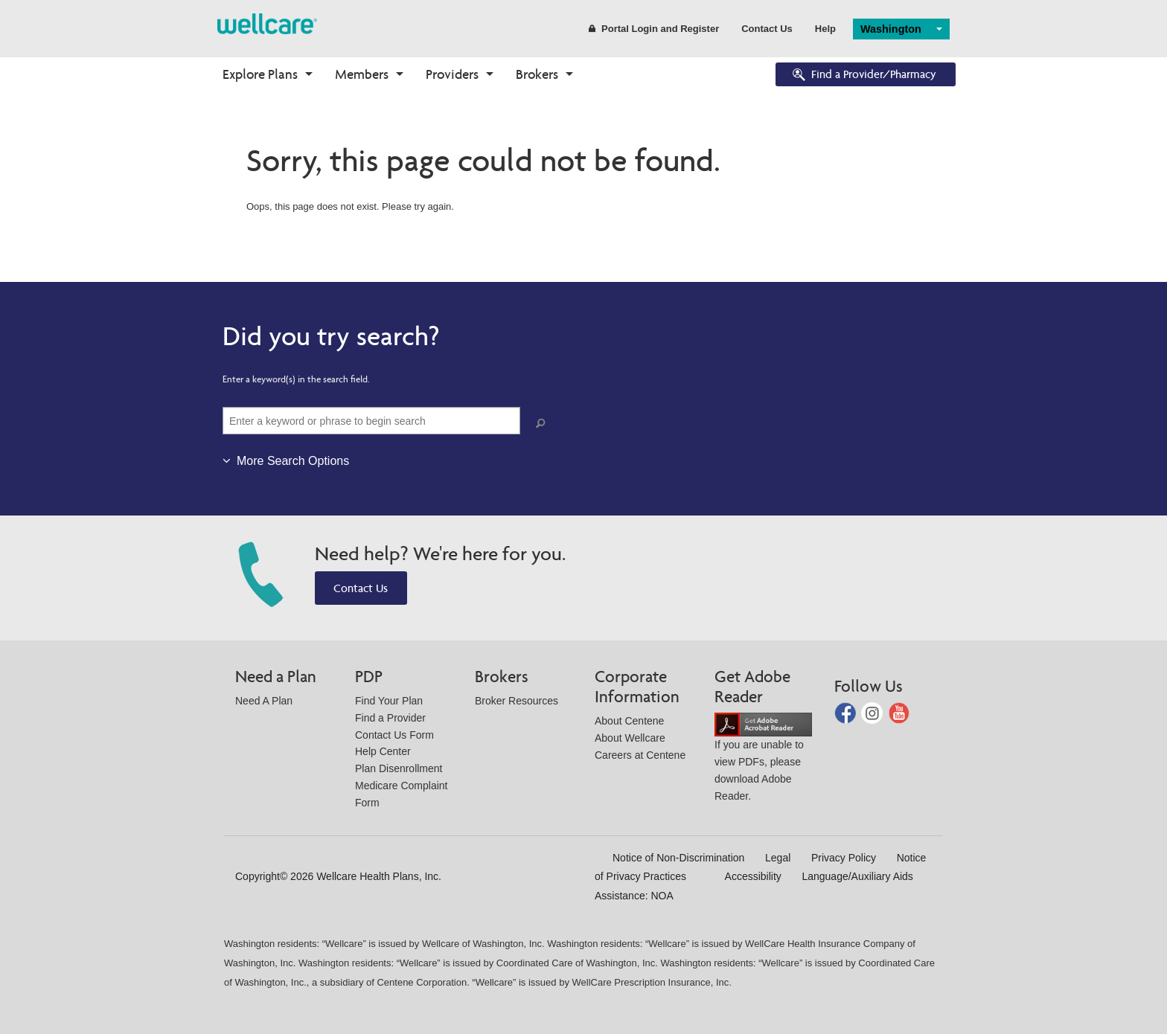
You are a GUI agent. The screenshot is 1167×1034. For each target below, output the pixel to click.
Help (825, 28)
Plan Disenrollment (399, 768)
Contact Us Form (394, 735)
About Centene (629, 721)
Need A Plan (263, 701)
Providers (452, 74)
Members (362, 74)
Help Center (383, 751)
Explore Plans (260, 74)
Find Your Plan (389, 701)
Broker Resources (516, 701)
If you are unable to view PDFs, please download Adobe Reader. (763, 760)
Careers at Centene (640, 755)
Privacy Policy (843, 858)
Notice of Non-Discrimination (678, 858)
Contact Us (767, 28)
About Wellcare (630, 738)
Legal (777, 858)
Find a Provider (390, 718)
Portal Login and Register (654, 28)
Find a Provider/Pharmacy (863, 75)
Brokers (537, 74)
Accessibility (753, 876)
